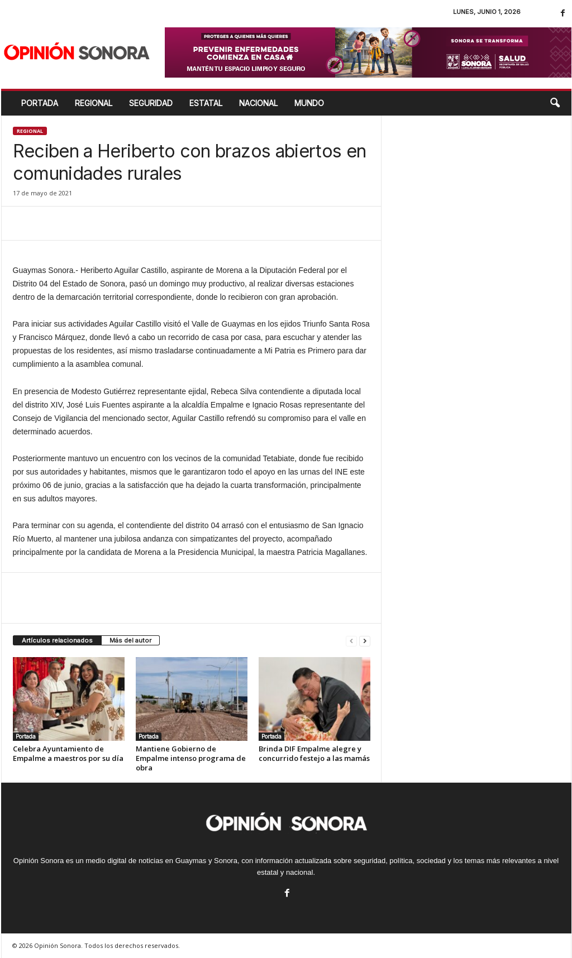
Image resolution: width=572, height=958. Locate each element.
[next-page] (364, 640)
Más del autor (130, 640)
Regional (30, 131)
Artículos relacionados (57, 640)
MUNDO (309, 103)
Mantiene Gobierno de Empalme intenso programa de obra (191, 758)
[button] (554, 103)
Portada (39, 103)
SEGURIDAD (151, 103)
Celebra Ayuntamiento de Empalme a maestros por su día (68, 753)
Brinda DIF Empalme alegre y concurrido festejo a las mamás (314, 753)
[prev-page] (351, 640)
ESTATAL (205, 103)
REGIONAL (93, 103)
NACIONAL (258, 103)
